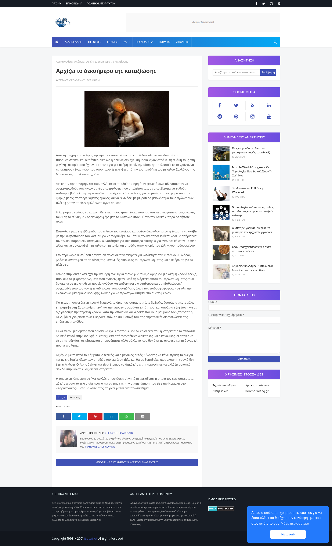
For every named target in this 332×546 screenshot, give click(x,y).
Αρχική (56, 3)
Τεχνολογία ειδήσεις (224, 385)
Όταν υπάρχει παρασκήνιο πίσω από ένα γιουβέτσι (251, 249)
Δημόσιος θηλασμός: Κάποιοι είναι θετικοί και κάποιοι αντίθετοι (252, 268)
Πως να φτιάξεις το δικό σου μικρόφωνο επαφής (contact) (251, 150)
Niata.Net (90, 538)
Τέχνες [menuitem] (112, 42)
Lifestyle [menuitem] (94, 42)
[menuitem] (57, 42)
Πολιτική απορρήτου (101, 3)
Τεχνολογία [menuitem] (144, 42)
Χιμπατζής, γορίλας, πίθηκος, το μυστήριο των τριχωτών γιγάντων (252, 230)
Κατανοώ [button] (288, 534)
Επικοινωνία (73, 3)
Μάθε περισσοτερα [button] (295, 523)
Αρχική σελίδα (64, 61)
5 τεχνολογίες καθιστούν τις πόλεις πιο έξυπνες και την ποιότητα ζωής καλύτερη (253, 211)
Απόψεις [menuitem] (182, 42)
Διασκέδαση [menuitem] (73, 42)
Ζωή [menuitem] (127, 42)
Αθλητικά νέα (220, 391)
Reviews (110, 446)
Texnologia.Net (94, 446)
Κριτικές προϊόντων (257, 385)
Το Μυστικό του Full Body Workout (248, 190)
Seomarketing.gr (257, 391)
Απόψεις (79, 61)
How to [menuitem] (164, 42)
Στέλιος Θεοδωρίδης (71, 80)
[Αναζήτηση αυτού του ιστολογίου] (236, 72)
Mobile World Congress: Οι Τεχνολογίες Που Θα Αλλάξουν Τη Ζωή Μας (252, 171)
